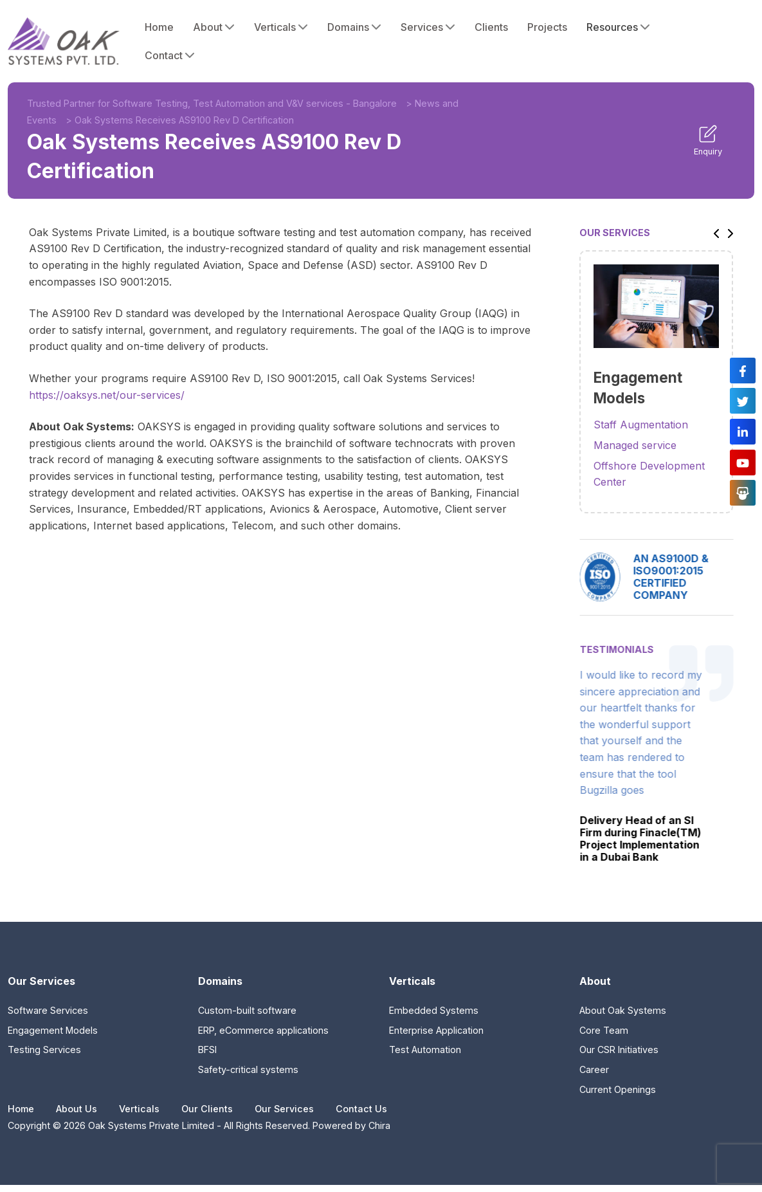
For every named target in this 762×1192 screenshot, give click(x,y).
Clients (491, 27)
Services (428, 27)
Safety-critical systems (248, 1069)
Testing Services (44, 1049)
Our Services (284, 1108)
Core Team (603, 1030)
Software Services (48, 1010)
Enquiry (708, 140)
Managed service (635, 445)
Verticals (281, 27)
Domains (354, 27)
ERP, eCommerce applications (263, 1030)
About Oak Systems (622, 1010)
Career (594, 1069)
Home (159, 27)
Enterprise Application (436, 1030)
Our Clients (207, 1108)
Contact (170, 55)
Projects (547, 27)
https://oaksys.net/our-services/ (107, 395)
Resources (618, 27)
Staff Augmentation (641, 424)
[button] (713, 232)
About (214, 27)
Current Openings (617, 1089)
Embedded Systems (433, 1010)
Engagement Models (53, 1030)
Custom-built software (247, 1010)
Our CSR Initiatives (618, 1049)
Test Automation (425, 1049)
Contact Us (361, 1108)
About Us (76, 1108)
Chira (379, 1125)
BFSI (207, 1049)
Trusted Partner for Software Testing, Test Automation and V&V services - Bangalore (212, 103)
